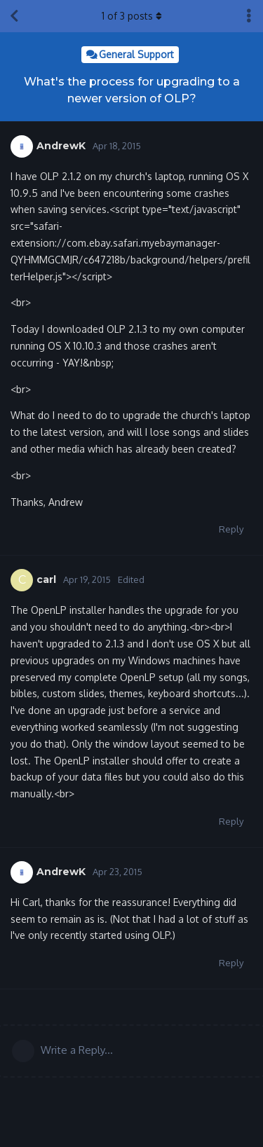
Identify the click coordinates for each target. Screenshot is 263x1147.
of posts (132, 16)
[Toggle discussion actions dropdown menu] (249, 16)
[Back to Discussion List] (14, 16)
